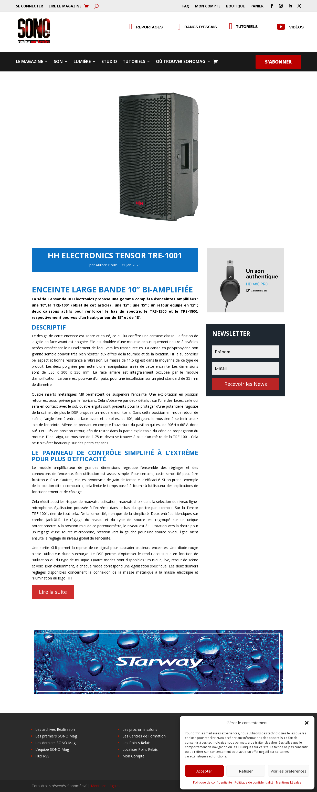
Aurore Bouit (106, 264)
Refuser (246, 771)
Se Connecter (29, 6)
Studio (109, 62)
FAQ (185, 6)
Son (58, 62)
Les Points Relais (136, 742)
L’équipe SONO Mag (52, 749)
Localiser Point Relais (140, 749)
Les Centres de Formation (144, 736)
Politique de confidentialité (212, 782)
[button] (306, 722)
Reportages (149, 27)
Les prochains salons (139, 729)
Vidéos (296, 27)
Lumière (82, 62)
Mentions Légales (288, 782)
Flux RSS (42, 756)
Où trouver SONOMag (180, 62)
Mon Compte (207, 6)
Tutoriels (247, 26)
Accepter (204, 771)
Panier (256, 6)
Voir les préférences (289, 771)
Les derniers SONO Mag (55, 742)
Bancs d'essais (200, 27)
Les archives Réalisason (55, 729)
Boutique (235, 6)
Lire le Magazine (65, 6)
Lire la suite (53, 591)
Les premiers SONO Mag (56, 736)
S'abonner (278, 62)
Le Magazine (29, 62)
